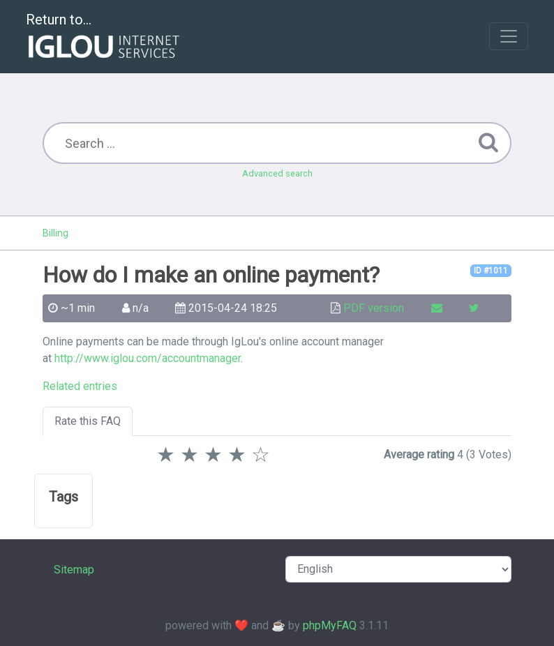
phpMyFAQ (330, 625)
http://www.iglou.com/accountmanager (147, 358)
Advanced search (277, 173)
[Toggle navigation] (508, 36)
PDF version (373, 308)
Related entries (80, 386)
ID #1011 (491, 271)
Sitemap (74, 569)
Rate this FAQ (87, 421)
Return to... (104, 37)
